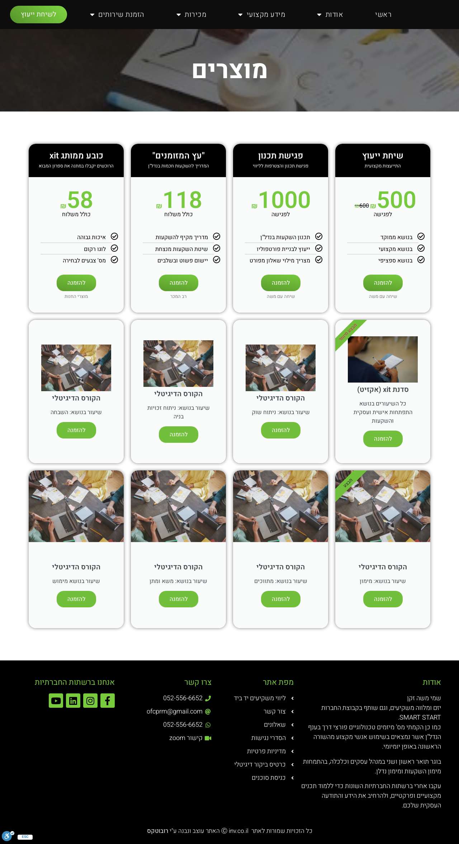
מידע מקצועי (261, 15)
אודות (330, 15)
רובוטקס (158, 830)
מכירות (191, 15)
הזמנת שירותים (117, 15)
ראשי (383, 14)
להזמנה (383, 283)
